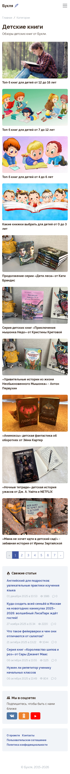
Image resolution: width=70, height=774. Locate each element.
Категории (23, 17)
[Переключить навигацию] (65, 5)
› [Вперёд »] (60, 555)
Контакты (28, 735)
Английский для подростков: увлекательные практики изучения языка (33, 585)
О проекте (13, 735)
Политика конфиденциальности (27, 744)
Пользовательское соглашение (26, 740)
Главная (7, 17)
